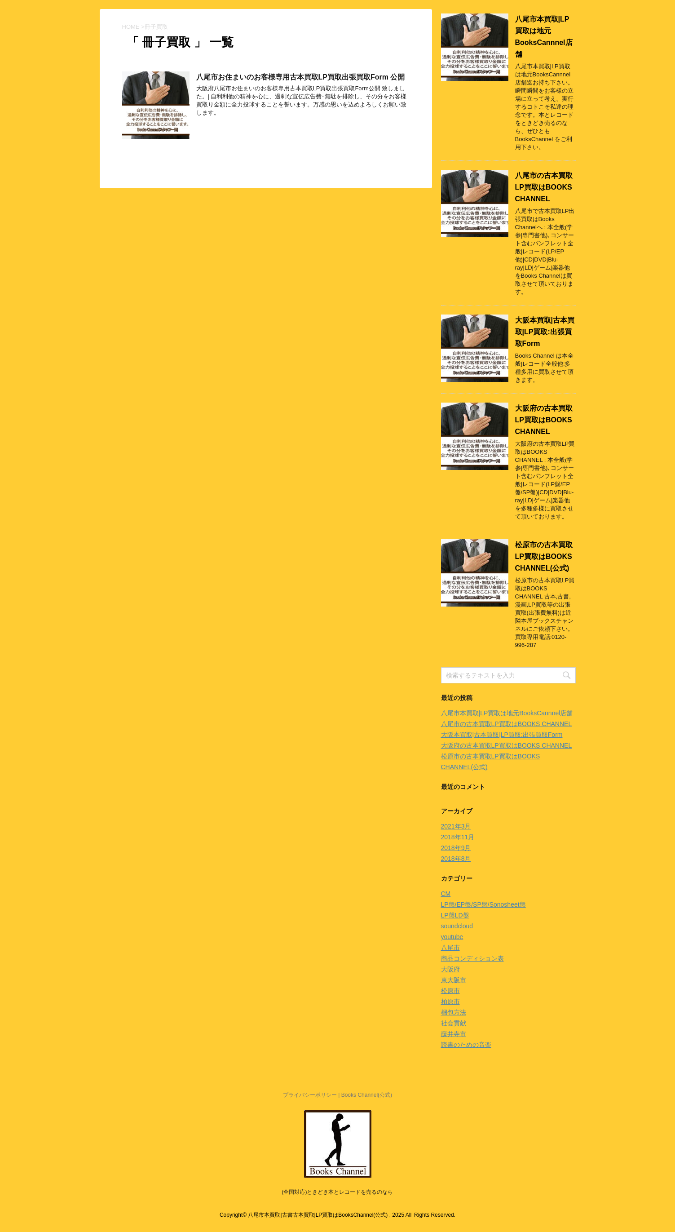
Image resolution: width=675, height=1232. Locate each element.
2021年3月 (456, 826)
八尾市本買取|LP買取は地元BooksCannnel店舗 (507, 713)
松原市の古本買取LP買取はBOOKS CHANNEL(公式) (544, 556)
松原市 (450, 990)
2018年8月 (456, 858)
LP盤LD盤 (455, 915)
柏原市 (450, 1001)
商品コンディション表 (472, 958)
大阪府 (450, 969)
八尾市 (450, 947)
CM (446, 893)
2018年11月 (458, 837)
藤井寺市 (453, 1033)
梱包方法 (453, 1012)
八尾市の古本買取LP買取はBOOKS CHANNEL (544, 187)
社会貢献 (453, 1023)
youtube (452, 936)
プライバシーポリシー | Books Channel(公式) (337, 1095)
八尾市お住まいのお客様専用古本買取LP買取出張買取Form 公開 (300, 77)
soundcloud (457, 926)
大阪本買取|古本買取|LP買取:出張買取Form (544, 331)
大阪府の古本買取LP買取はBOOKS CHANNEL (544, 419)
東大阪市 (453, 980)
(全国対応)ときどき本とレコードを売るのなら (337, 1192)
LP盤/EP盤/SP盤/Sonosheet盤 (483, 904)
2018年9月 (456, 847)
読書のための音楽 (466, 1044)
